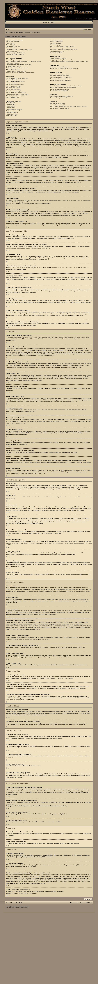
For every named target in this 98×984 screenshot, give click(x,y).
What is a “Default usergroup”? (58, 51)
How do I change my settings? (13, 60)
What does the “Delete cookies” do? (15, 54)
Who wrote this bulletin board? (57, 103)
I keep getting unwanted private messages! (61, 60)
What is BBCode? (10, 103)
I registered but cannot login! (13, 46)
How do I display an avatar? (13, 69)
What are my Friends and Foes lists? (59, 67)
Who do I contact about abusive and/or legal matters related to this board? (68, 106)
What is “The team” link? (56, 52)
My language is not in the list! (13, 66)
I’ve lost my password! (11, 51)
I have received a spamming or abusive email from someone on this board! (69, 61)
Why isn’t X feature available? (57, 105)
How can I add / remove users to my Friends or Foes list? (64, 68)
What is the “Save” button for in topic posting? (17, 94)
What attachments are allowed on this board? (61, 96)
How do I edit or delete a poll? (13, 86)
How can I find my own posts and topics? (60, 80)
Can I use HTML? (10, 104)
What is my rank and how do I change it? (16, 71)
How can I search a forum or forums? (59, 74)
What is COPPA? (10, 43)
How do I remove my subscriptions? (59, 90)
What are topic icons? (11, 115)
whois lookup (34, 876)
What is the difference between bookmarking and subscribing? (65, 86)
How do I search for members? (58, 79)
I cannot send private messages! (58, 58)
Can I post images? (11, 107)
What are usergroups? (55, 45)
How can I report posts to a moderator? (16, 92)
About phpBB (40, 857)
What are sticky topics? (12, 112)
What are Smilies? (10, 106)
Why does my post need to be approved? (16, 95)
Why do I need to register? (12, 41)
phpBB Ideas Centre (80, 865)
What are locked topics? (12, 114)
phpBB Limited (52, 855)
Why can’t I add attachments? (13, 89)
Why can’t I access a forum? (13, 87)
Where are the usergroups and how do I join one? (62, 46)
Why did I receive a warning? (13, 91)
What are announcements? (13, 111)
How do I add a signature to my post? (15, 81)
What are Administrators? (56, 41)
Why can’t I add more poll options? (15, 84)
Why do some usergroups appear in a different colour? (64, 49)
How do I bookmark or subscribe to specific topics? (63, 87)
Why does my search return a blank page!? (61, 77)
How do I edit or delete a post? (13, 80)
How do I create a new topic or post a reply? (17, 78)
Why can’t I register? (11, 45)
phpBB (89, 279)
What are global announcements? (14, 109)
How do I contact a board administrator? (60, 108)
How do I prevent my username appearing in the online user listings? (23, 61)
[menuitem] (8, 29)
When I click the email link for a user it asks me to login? (20, 72)
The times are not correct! (12, 63)
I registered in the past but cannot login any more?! (19, 49)
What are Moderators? (55, 43)
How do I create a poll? (12, 83)
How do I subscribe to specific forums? (59, 89)
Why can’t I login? (10, 48)
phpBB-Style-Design (24, 907)
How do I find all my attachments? (58, 98)
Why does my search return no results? (60, 75)
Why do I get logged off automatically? (15, 52)
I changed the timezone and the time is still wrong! (18, 64)
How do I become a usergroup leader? (59, 48)
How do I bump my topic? (12, 97)
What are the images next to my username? (17, 68)
